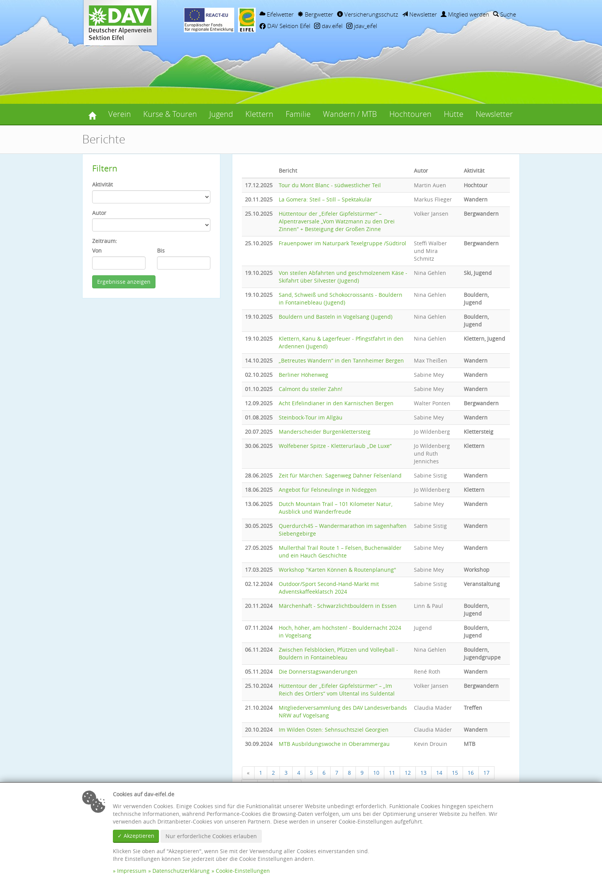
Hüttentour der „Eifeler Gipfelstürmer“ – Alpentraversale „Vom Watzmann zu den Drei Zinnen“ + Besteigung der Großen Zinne (337, 221)
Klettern (259, 114)
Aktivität (102, 184)
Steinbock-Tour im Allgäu (310, 417)
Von (97, 250)
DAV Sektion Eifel (285, 26)
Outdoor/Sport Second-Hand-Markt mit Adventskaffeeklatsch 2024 (329, 587)
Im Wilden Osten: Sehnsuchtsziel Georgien (334, 729)
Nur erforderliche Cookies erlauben (211, 836)
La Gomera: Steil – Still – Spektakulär (325, 199)
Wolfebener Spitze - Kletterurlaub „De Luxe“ (335, 445)
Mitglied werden (465, 14)
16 (471, 772)
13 (423, 772)
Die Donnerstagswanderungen (318, 671)
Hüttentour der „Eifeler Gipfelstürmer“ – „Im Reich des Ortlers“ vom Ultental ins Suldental (337, 689)
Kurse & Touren (170, 114)
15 (455, 772)
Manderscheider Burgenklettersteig (324, 431)
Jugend (221, 114)
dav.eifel (328, 26)
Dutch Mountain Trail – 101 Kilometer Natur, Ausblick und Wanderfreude (335, 507)
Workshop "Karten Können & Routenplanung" (337, 569)
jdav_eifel (361, 26)
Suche (504, 14)
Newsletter (419, 14)
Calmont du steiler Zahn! (310, 389)
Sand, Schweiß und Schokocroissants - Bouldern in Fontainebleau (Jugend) (340, 298)
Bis (161, 250)
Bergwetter (315, 14)
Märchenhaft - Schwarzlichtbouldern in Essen (338, 605)
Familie (298, 114)
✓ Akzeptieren (135, 835)
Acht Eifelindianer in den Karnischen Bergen (336, 403)
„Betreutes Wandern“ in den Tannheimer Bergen (341, 360)
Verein (119, 114)
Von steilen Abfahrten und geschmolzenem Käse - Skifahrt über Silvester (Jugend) (343, 276)
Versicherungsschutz (367, 14)
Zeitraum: (104, 241)
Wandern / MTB (350, 114)
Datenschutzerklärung (181, 870)
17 (486, 772)
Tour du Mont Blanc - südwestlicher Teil (330, 185)
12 (408, 772)
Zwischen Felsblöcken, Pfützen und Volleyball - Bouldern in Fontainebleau (338, 653)
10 (376, 772)
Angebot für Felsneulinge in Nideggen (328, 489)
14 (439, 772)
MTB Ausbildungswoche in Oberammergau (334, 743)
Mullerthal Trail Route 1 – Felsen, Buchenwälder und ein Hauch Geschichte (340, 551)
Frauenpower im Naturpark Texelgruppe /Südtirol (342, 243)
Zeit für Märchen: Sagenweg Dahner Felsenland (340, 475)
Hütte (453, 114)
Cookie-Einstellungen (243, 870)
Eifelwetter (277, 14)
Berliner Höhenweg (303, 374)
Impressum (131, 870)
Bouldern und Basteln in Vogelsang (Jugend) (335, 316)
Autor (99, 212)
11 (392, 772)
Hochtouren (410, 114)
